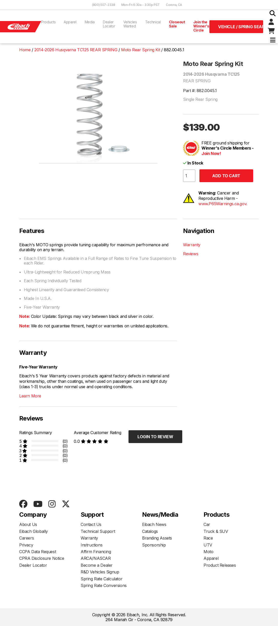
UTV (208, 545)
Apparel (70, 22)
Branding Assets (157, 538)
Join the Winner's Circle (201, 26)
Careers (26, 538)
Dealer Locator (109, 24)
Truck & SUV (216, 531)
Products (48, 22)
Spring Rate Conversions (104, 585)
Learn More (30, 395)
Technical (153, 22)
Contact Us (91, 524)
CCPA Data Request (37, 551)
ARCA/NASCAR (96, 558)
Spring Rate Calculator (101, 578)
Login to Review (155, 436)
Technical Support (98, 531)
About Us (28, 524)
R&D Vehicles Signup (100, 572)
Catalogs (150, 531)
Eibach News (154, 524)
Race (208, 538)
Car (207, 524)
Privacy (26, 545)
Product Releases (220, 565)
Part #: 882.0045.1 (200, 90)
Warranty (191, 244)
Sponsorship (154, 545)
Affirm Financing (96, 551)
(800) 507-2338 (103, 5)
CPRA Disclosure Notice (41, 558)
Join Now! (211, 153)
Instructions (91, 545)
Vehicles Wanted (130, 24)
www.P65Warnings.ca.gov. (222, 203)
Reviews (190, 253)
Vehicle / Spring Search (240, 26)
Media (90, 22)
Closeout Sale (177, 24)
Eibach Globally (33, 531)
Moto (208, 551)
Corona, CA (174, 5)
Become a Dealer (97, 565)
